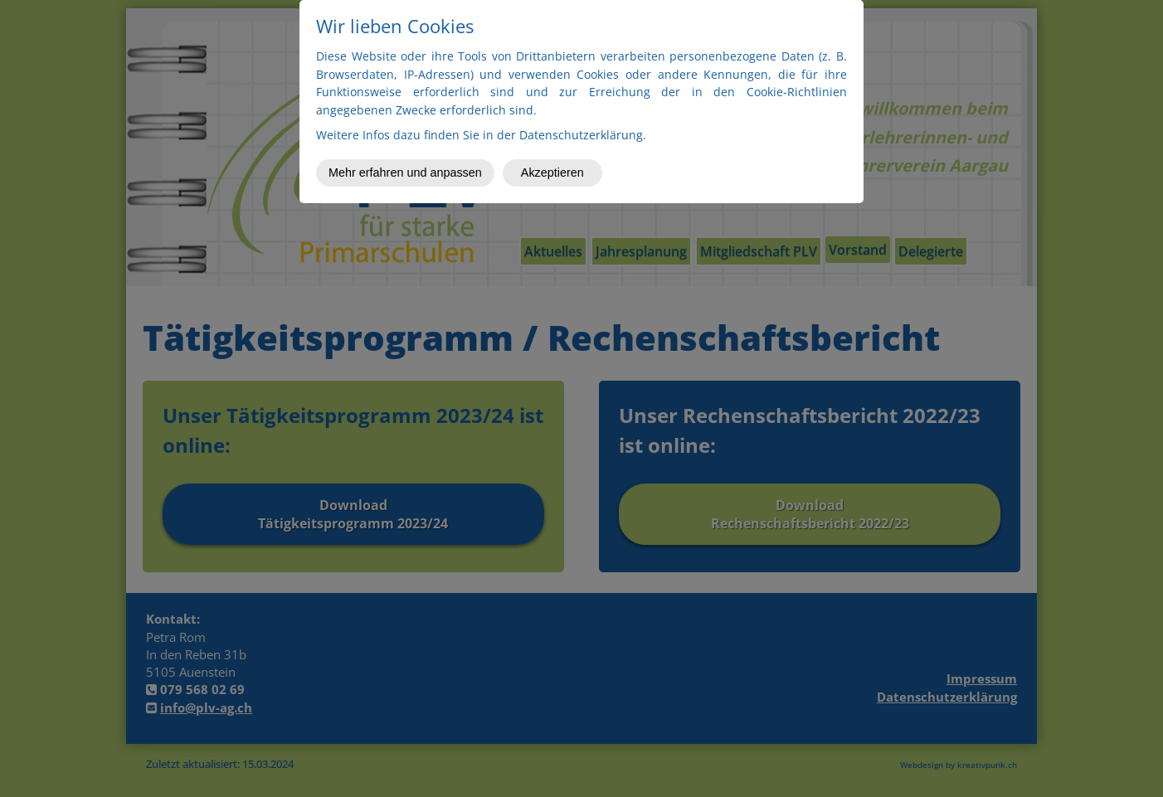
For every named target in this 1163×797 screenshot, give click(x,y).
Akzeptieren (552, 172)
